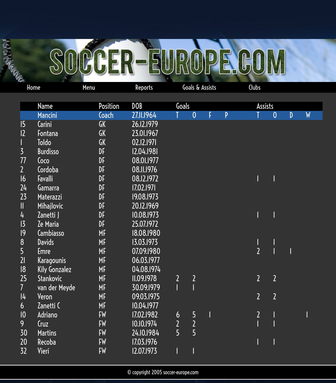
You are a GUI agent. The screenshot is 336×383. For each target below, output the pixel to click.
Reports (144, 87)
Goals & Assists (199, 87)
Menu (89, 87)
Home (33, 87)
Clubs (254, 87)
